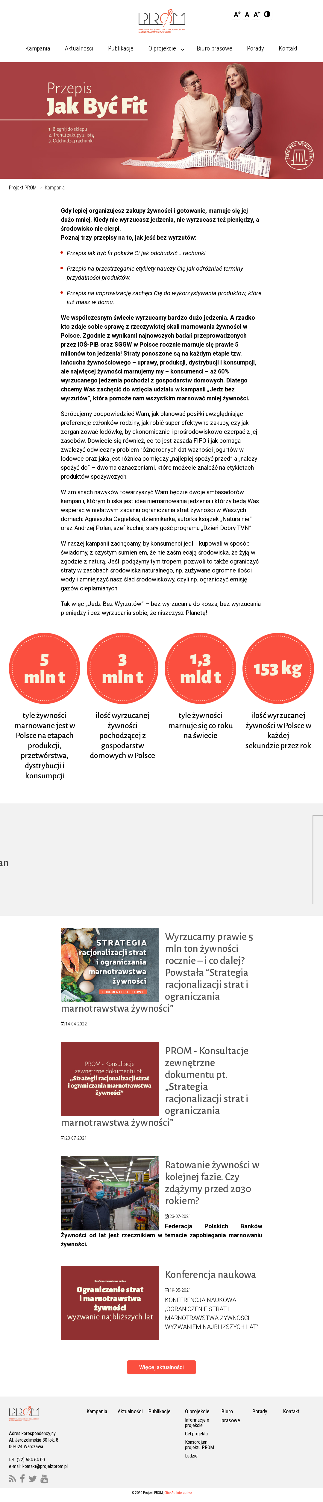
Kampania (97, 1411)
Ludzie (191, 1456)
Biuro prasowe (231, 1416)
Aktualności (130, 1411)
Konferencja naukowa (210, 1275)
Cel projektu (196, 1434)
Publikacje (159, 1411)
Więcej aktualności (161, 1367)
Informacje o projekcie (197, 1422)
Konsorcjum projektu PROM (199, 1445)
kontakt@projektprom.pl (45, 1466)
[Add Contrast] (267, 15)
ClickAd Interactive (178, 1493)
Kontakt (291, 1411)
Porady (259, 1411)
